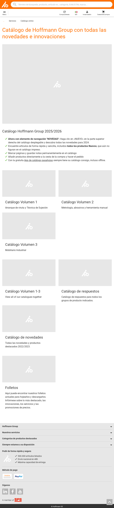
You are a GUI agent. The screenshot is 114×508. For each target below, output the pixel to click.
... (3, 21)
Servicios (12, 21)
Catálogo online (27, 21)
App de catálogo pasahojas (38, 160)
